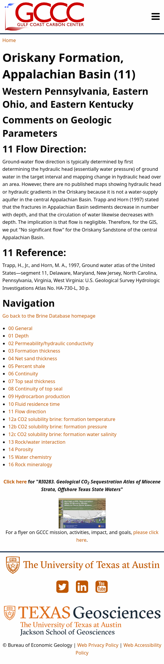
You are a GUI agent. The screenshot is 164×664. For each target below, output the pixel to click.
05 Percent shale (26, 366)
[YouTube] (102, 590)
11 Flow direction (27, 411)
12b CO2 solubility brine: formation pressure (57, 426)
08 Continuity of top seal (35, 388)
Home (9, 40)
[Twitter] (63, 590)
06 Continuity (23, 373)
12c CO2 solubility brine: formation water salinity (62, 434)
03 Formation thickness (34, 351)
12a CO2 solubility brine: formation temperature (61, 419)
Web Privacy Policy (97, 645)
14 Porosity (20, 449)
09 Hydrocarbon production (39, 396)
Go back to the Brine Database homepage (48, 316)
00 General (20, 328)
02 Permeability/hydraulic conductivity (50, 343)
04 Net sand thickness (32, 358)
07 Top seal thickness (31, 381)
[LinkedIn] (83, 590)
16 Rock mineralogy (30, 464)
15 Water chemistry (29, 457)
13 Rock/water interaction (37, 442)
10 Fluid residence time (34, 404)
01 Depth (18, 335)
